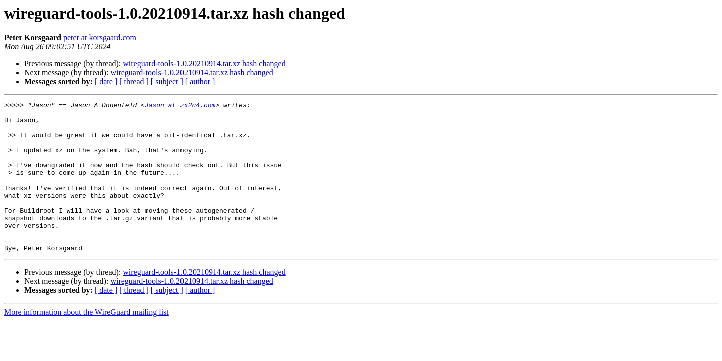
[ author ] (200, 81)
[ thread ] (134, 81)
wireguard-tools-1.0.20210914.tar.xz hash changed (204, 63)
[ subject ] (167, 81)
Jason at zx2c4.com (180, 106)
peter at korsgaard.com (99, 37)
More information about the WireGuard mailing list (86, 342)
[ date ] (106, 81)
